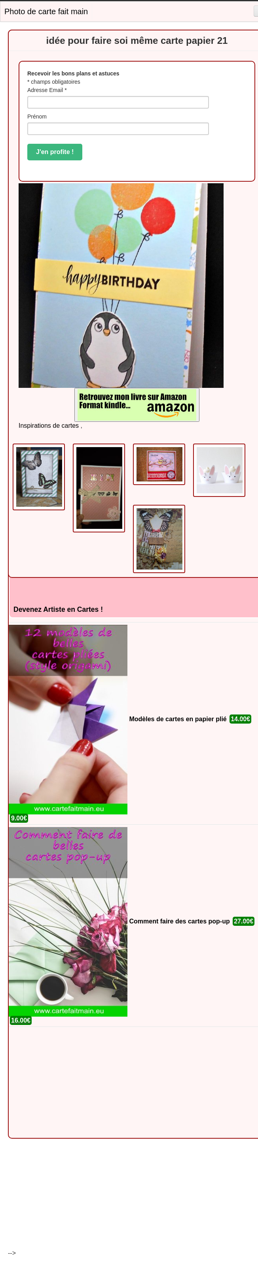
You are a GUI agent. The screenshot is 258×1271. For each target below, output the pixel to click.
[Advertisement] (121, 1082)
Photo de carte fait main (46, 11)
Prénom (37, 116)
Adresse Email (47, 90)
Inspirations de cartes (49, 425)
